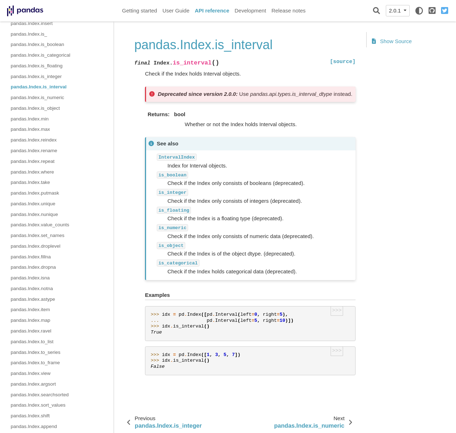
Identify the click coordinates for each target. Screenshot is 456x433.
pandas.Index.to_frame (35, 362)
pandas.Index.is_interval (39, 86)
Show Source (392, 41)
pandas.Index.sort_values (38, 405)
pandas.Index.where (32, 172)
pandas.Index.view (31, 373)
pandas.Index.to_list (32, 341)
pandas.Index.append (34, 426)
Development (250, 10)
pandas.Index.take (30, 182)
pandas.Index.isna (30, 277)
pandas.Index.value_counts (40, 224)
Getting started (139, 10)
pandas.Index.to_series (36, 352)
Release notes (288, 10)
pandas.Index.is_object (35, 108)
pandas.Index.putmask (35, 193)
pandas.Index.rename (34, 150)
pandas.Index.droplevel (36, 246)
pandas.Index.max (30, 129)
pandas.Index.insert (32, 23)
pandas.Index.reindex (34, 140)
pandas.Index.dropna (33, 267)
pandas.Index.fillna (31, 256)
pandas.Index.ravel (31, 331)
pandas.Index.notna (32, 288)
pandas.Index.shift (30, 415)
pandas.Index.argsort (33, 384)
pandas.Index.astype (33, 299)
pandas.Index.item (30, 309)
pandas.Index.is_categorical (40, 55)
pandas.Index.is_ (29, 34)
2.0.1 (396, 10)
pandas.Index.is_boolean (37, 44)
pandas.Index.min (30, 119)
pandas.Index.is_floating (37, 65)
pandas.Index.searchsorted (40, 394)
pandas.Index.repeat (33, 161)
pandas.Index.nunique (34, 214)
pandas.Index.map (30, 320)
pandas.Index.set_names (37, 235)
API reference (212, 10)
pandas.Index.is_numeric (37, 97)
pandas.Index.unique (33, 203)
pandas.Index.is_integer (36, 76)
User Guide (176, 10)
